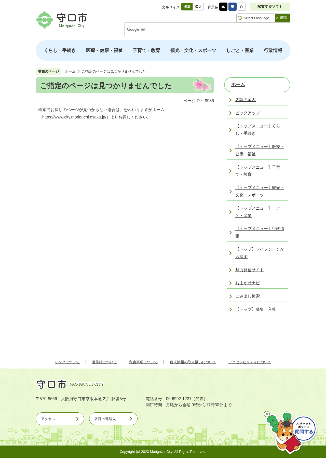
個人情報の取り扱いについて (193, 362)
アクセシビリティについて (249, 362)
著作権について (104, 362)
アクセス (48, 419)
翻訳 (283, 18)
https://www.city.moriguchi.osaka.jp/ (74, 117)
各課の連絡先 (105, 419)
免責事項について (143, 362)
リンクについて (67, 362)
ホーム (70, 71)
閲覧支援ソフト (269, 7)
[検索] (202, 29)
